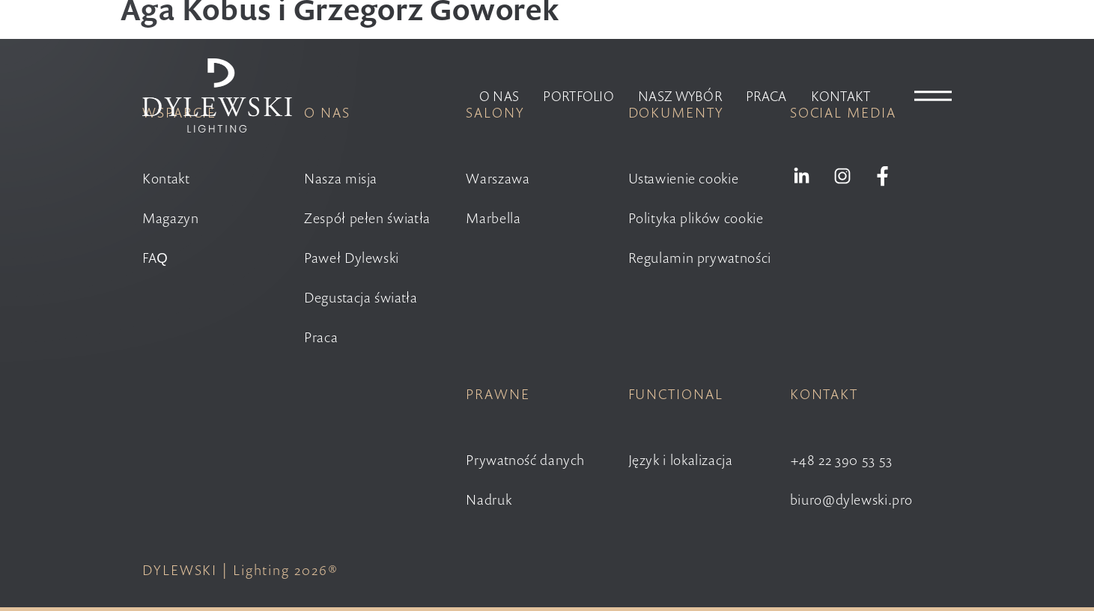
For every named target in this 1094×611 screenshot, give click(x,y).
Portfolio (578, 96)
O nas (499, 96)
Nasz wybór (680, 96)
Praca (766, 96)
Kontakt (841, 96)
